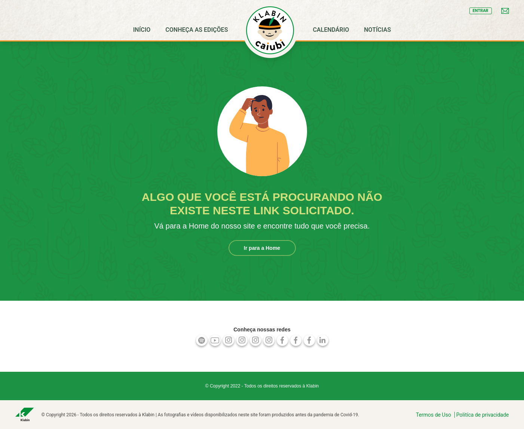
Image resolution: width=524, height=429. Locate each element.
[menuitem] (142, 29)
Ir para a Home (262, 248)
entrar (480, 10)
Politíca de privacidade (482, 415)
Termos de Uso (433, 415)
